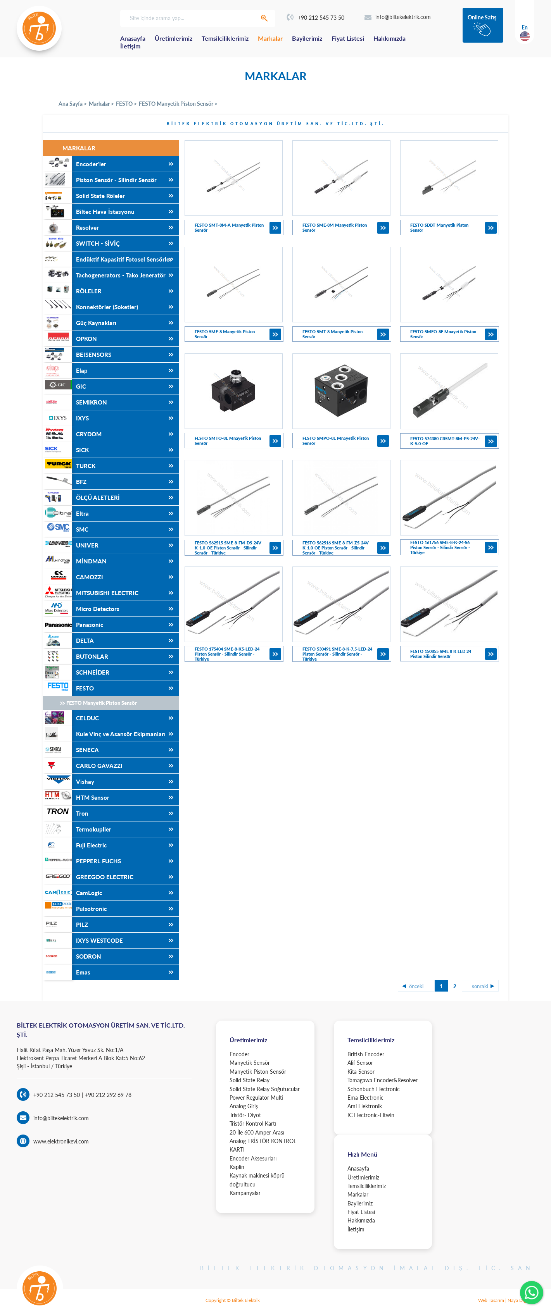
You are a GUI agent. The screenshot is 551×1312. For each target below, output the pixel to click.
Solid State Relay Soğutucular (265, 1089)
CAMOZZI (73, 577)
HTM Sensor (76, 797)
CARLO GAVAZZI (83, 765)
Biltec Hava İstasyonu (89, 211)
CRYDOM (72, 434)
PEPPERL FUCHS (82, 861)
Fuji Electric (75, 845)
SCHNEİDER (76, 672)
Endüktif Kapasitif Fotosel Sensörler (107, 259)
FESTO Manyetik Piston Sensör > (178, 103)
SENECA (71, 750)
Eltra (66, 513)
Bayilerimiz (307, 38)
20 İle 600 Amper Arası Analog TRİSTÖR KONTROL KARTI (263, 1141)
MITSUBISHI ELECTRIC (90, 593)
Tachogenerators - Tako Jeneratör (104, 275)
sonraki (480, 986)
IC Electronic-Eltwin (370, 1115)
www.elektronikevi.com (61, 1141)
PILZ (65, 924)
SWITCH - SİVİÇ (81, 243)
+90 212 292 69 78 (107, 1095)
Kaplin (237, 1167)
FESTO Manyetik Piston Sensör (101, 703)
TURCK (69, 465)
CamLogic (72, 892)
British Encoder (365, 1054)
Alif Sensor (360, 1062)
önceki (416, 986)
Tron (65, 813)
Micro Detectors (81, 608)
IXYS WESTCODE (83, 940)
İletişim (130, 46)
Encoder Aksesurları (253, 1158)
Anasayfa (132, 38)
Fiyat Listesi (348, 38)
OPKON (70, 338)
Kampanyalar (245, 1193)
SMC (65, 529)
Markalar (270, 38)
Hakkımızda (389, 38)
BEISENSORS (77, 354)
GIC (64, 386)
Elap (65, 370)
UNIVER (70, 545)
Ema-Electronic (365, 1097)
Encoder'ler (74, 164)
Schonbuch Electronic (373, 1089)
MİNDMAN (75, 561)
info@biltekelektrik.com (397, 17)
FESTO (68, 688)
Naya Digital (520, 1300)
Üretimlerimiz (173, 38)
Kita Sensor (361, 1071)
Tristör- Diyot (245, 1115)
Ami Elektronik (364, 1106)
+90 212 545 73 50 (315, 17)
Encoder (239, 1054)
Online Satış (482, 17)
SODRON (72, 956)
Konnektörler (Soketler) (90, 307)
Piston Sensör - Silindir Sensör (100, 180)
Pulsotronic (75, 908)
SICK (66, 450)
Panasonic (73, 624)
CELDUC (71, 718)
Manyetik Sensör (250, 1062)
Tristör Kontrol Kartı (253, 1123)
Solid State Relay (249, 1080)
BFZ (64, 481)
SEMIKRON (75, 402)
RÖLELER (72, 291)
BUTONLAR (75, 656)
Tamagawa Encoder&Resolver (382, 1080)
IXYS (66, 418)
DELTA (68, 640)
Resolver (71, 227)
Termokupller (77, 829)
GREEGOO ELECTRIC (88, 877)
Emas (66, 972)
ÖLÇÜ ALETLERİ (81, 497)
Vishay (68, 781)
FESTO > (126, 103)
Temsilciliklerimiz (225, 38)
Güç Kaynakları (79, 323)
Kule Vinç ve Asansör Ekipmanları (104, 734)
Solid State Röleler (84, 195)
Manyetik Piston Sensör (258, 1071)
